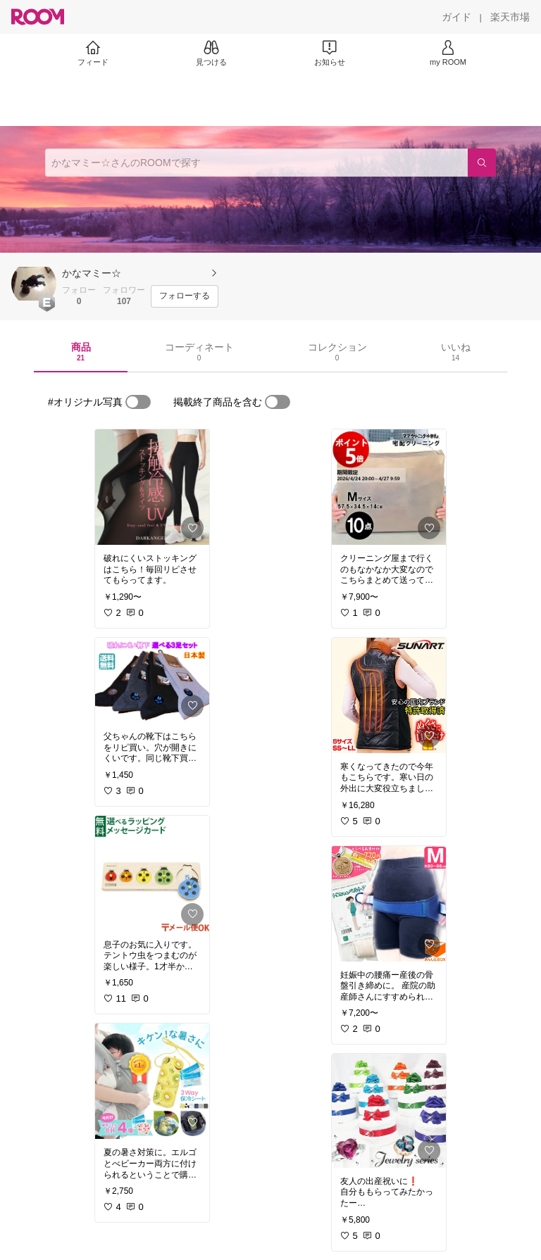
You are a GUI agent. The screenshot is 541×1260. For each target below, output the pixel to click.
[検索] (482, 163)
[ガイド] (456, 17)
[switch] (138, 402)
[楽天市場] (510, 17)
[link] (152, 487)
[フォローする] (184, 296)
